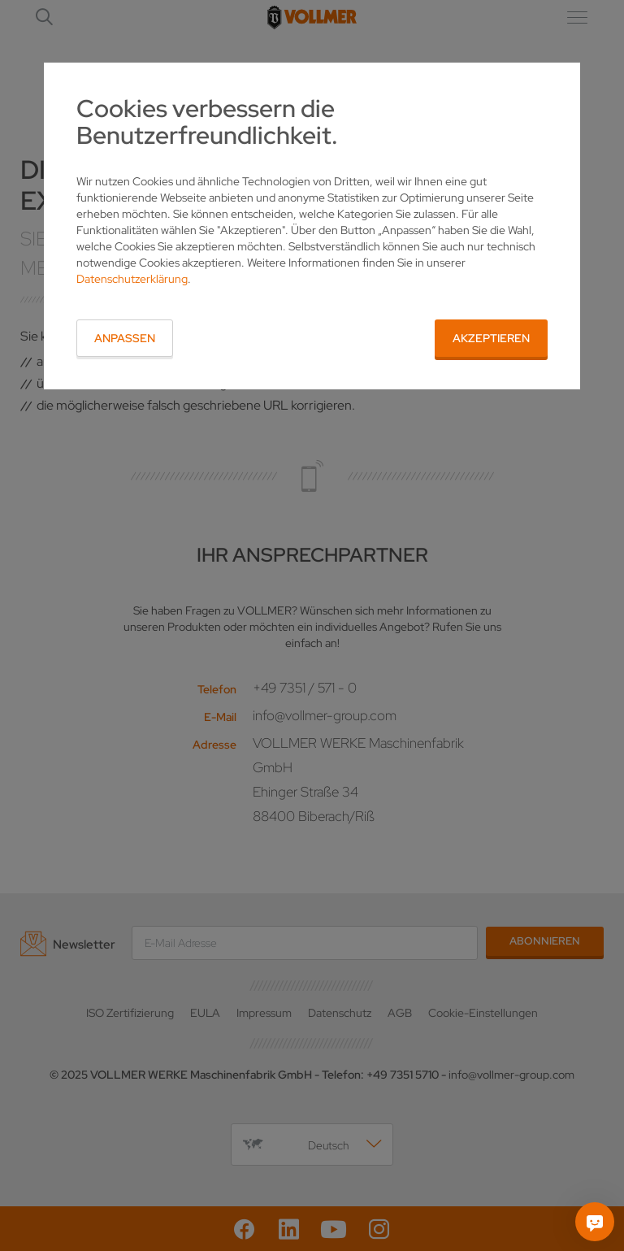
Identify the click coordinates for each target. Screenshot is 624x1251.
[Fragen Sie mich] (594, 1221)
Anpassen (124, 338)
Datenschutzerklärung (132, 278)
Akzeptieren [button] (491, 338)
